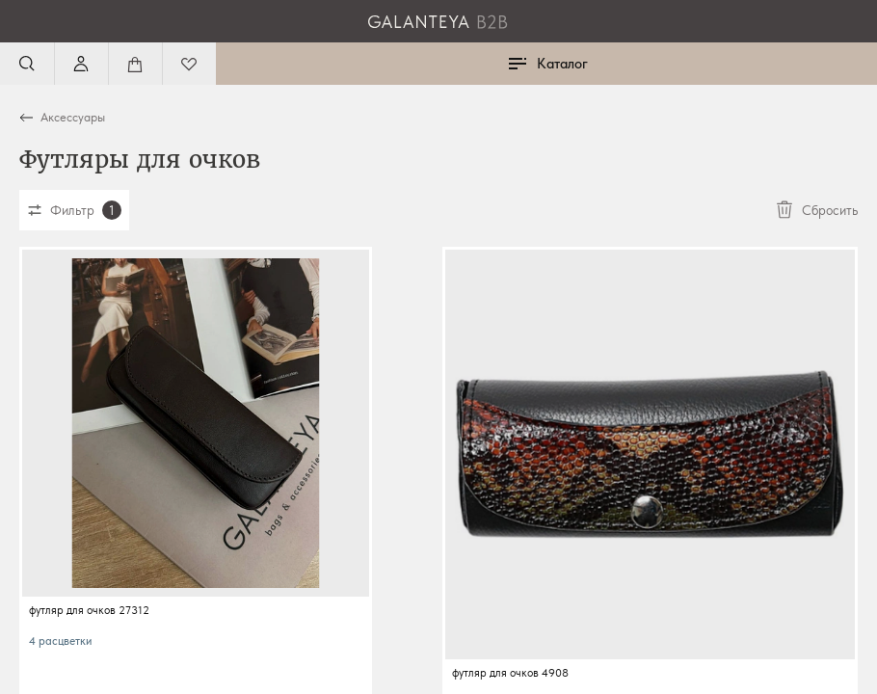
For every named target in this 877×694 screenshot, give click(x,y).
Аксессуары (72, 117)
